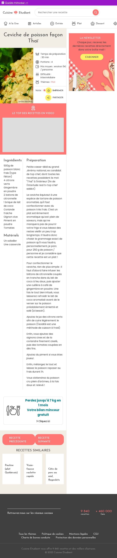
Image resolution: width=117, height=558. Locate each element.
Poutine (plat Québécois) (11, 464)
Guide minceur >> (16, 3)
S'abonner (91, 57)
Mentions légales (78, 534)
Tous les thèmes (27, 534)
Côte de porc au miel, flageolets (55, 467)
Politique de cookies (53, 534)
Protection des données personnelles (76, 538)
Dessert (97, 23)
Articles (34, 23)
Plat (77, 23)
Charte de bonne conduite (35, 538)
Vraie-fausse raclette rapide (33, 466)
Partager (54, 98)
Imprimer (54, 90)
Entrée (56, 23)
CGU (96, 534)
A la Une (11, 23)
